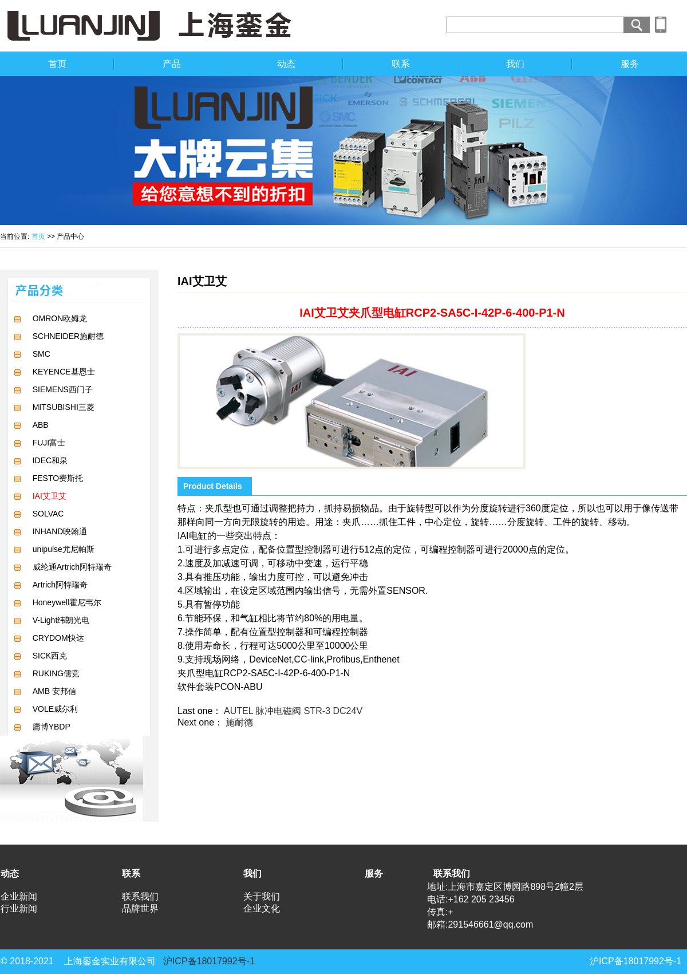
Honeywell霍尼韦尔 (67, 602)
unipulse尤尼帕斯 (63, 549)
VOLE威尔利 (55, 708)
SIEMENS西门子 (63, 389)
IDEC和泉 (50, 460)
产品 (172, 64)
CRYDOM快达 (58, 637)
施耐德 (239, 722)
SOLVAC (48, 513)
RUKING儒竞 (56, 673)
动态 (286, 64)
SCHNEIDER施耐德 (68, 336)
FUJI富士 (49, 442)
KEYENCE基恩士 (64, 371)
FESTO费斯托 (58, 478)
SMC (41, 353)
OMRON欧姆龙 (60, 318)
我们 (515, 64)
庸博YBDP (51, 726)
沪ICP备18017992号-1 (209, 961)
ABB (41, 424)
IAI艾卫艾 (49, 495)
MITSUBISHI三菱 (63, 407)
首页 (57, 64)
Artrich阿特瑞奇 (60, 584)
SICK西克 (50, 655)
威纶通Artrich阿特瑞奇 (72, 566)
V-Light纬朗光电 (61, 620)
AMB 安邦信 (54, 691)
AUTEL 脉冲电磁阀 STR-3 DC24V (293, 711)
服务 (630, 64)
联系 (401, 64)
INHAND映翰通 (60, 531)
